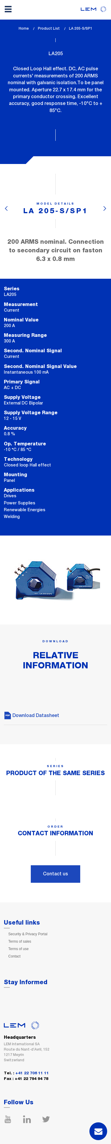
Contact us (55, 874)
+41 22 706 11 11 (32, 1073)
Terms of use (18, 949)
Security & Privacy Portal (27, 934)
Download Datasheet (31, 715)
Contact (14, 956)
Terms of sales (19, 941)
